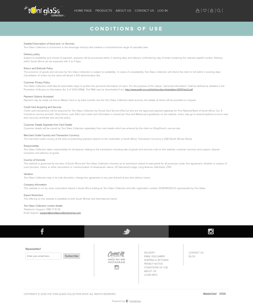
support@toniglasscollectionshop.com (60, 212)
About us (150, 271)
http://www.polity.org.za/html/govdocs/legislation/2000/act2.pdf (159, 89)
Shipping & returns (156, 260)
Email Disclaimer (154, 256)
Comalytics (133, 301)
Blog (192, 256)
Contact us (196, 252)
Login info (151, 274)
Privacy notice (153, 263)
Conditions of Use (156, 267)
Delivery (149, 252)
